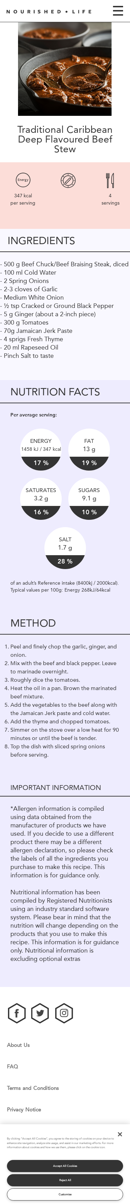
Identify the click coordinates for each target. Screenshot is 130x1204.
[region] (65, 1164)
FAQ (12, 1066)
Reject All (65, 1180)
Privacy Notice (24, 1109)
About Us (18, 1045)
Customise (65, 1194)
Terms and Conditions (33, 1088)
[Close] (120, 1134)
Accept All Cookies (65, 1166)
